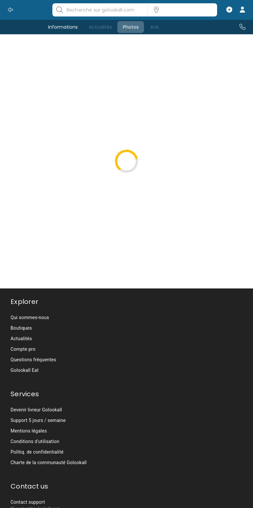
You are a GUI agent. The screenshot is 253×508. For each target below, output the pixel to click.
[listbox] (180, 10)
